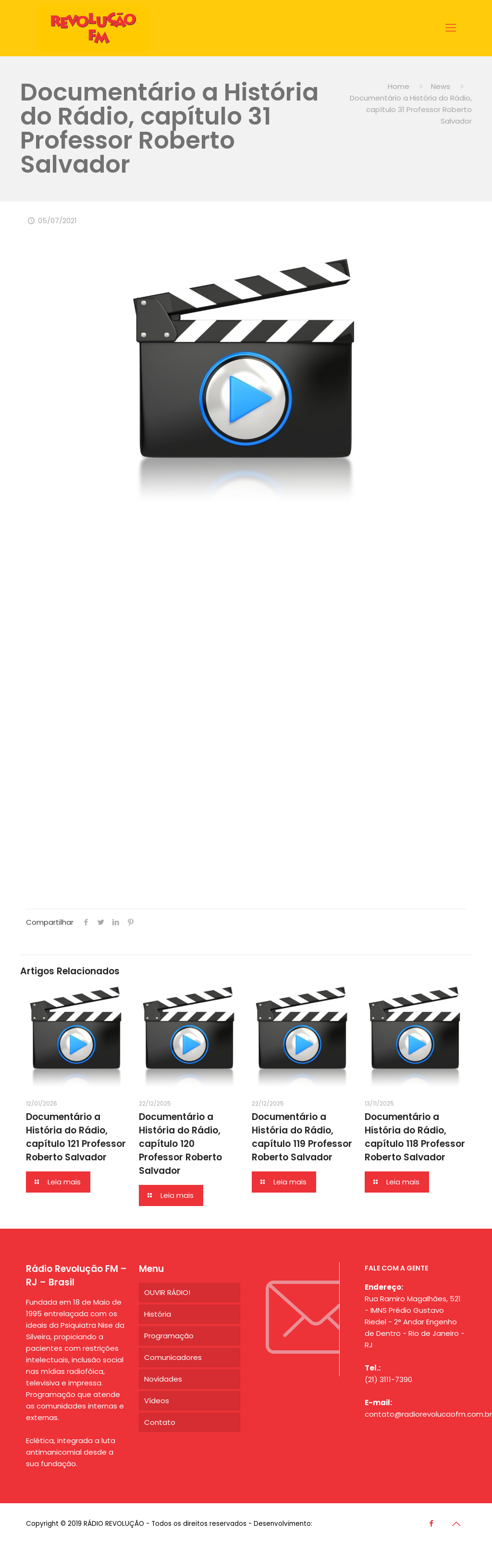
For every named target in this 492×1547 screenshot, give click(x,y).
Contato (159, 1422)
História (157, 1314)
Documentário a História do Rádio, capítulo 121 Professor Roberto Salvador (76, 1137)
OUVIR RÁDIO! (167, 1292)
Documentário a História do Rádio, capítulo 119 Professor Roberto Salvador (302, 1137)
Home (398, 86)
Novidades (163, 1379)
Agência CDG (336, 1523)
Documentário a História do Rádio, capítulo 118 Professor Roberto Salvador (415, 1137)
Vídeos (156, 1401)
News (440, 86)
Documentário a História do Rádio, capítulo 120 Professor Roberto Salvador (180, 1143)
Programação (169, 1336)
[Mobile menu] (451, 28)
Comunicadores (173, 1357)
